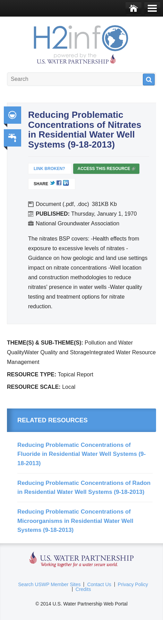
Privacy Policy (133, 584)
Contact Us (99, 584)
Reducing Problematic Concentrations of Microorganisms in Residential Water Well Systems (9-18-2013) (75, 520)
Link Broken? (49, 168)
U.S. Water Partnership (81, 559)
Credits (83, 589)
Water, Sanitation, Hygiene (12, 138)
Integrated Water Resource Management (12, 115)
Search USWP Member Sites (49, 584)
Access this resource (106, 170)
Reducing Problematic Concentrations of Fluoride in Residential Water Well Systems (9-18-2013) (81, 454)
